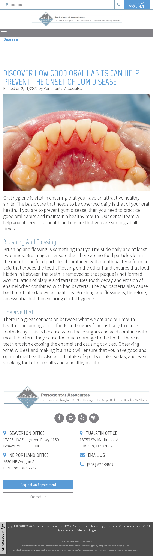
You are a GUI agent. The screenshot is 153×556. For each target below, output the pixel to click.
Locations (14, 4)
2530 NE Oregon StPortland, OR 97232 (26, 462)
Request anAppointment (137, 4)
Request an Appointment (38, 484)
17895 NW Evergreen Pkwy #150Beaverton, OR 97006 (31, 439)
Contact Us (38, 496)
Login (92, 530)
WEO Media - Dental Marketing (84, 526)
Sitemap (82, 530)
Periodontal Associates (46, 526)
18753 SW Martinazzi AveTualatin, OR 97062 (101, 439)
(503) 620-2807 (100, 464)
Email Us (96, 455)
